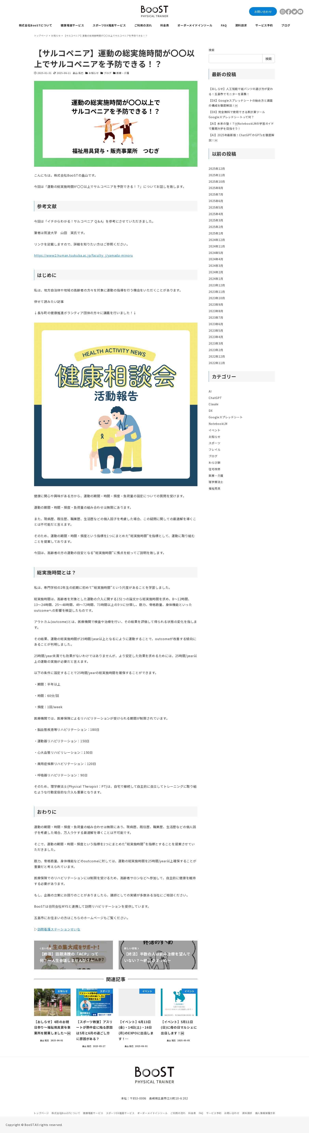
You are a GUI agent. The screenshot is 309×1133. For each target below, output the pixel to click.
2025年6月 (216, 201)
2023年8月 (216, 311)
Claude (214, 404)
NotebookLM (218, 424)
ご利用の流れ (178, 1113)
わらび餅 (214, 462)
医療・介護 (122, 73)
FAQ (201, 1113)
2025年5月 (216, 207)
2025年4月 (216, 214)
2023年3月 (216, 343)
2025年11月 (217, 175)
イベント (214, 430)
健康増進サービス (93, 1113)
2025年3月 (216, 220)
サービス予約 (214, 1113)
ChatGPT (215, 398)
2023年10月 (217, 298)
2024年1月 (216, 279)
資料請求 (247, 1113)
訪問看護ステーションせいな (58, 929)
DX (211, 411)
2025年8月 (216, 188)
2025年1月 (216, 233)
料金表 (192, 1113)
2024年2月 (216, 272)
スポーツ (214, 443)
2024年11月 (217, 246)
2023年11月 (217, 292)
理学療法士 (216, 482)
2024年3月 (216, 266)
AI (210, 391)
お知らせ (94, 73)
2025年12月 (217, 168)
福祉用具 (214, 488)
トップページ (41, 1113)
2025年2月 (216, 227)
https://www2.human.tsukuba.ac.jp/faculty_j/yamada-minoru (83, 255)
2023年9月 (216, 304)
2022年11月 (217, 363)
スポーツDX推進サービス (120, 1113)
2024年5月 (216, 253)
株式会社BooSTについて (66, 1113)
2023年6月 (216, 324)
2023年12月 (217, 285)
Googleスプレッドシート (226, 417)
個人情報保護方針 (265, 1113)
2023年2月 (216, 350)
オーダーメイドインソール (152, 1113)
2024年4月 (216, 259)
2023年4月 (216, 337)
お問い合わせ (263, 11)
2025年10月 (217, 182)
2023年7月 (216, 317)
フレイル (214, 449)
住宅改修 (214, 469)
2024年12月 (217, 240)
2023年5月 (216, 330)
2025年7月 (216, 194)
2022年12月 (217, 356)
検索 (212, 50)
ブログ (107, 73)
